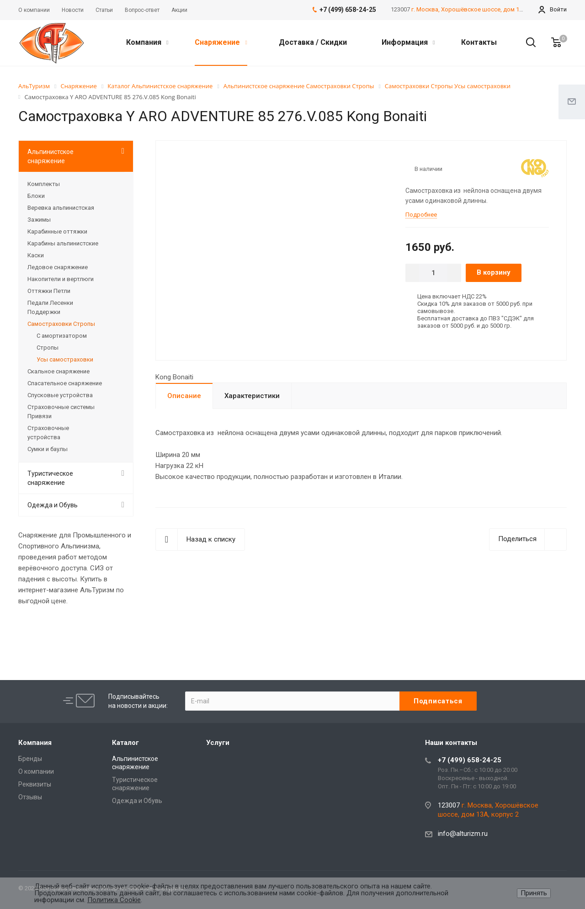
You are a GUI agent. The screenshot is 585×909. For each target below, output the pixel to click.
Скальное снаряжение (58, 371)
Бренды (30, 758)
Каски (35, 255)
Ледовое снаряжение (57, 267)
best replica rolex (43, 629)
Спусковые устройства (60, 395)
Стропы (47, 347)
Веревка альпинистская (60, 207)
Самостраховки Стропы (61, 323)
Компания (147, 42)
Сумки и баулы (47, 449)
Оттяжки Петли (48, 290)
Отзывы (30, 797)
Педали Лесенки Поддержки (50, 307)
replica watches (285, 629)
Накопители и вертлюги (60, 279)
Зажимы (39, 219)
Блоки (36, 195)
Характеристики (252, 396)
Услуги (217, 743)
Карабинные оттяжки (57, 231)
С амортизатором (62, 335)
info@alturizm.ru (463, 833)
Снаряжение (221, 42)
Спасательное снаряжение (64, 383)
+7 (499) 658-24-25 (469, 760)
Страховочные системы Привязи (61, 412)
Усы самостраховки (65, 359)
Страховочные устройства (48, 433)
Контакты (479, 42)
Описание (184, 396)
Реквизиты (34, 784)
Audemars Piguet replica (107, 629)
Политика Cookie (114, 900)
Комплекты (43, 184)
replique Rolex (167, 629)
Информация (408, 42)
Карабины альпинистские (62, 243)
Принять (534, 893)
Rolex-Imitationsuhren (225, 628)
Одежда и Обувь (52, 505)
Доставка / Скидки (313, 42)
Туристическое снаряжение (50, 478)
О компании (36, 771)
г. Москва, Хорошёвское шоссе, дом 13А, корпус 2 (482, 9)
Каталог (125, 743)
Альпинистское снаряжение (50, 156)
